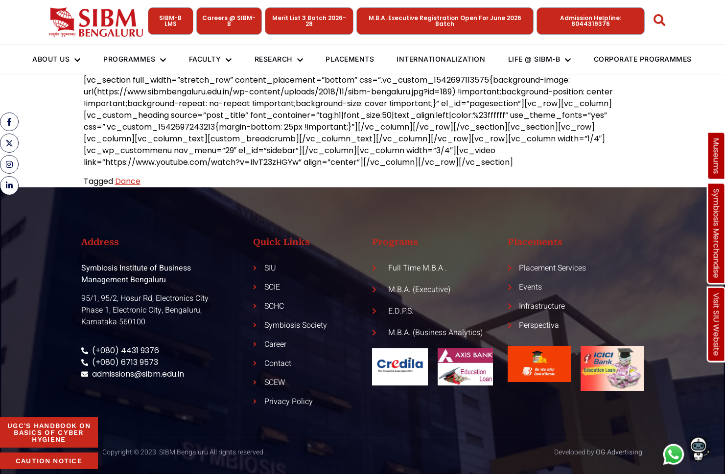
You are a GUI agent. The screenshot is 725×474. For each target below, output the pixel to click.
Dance (127, 181)
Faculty (208, 59)
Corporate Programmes (650, 59)
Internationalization (444, 59)
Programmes (130, 59)
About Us (50, 59)
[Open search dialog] (660, 22)
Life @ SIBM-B (544, 59)
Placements (351, 59)
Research (278, 59)
